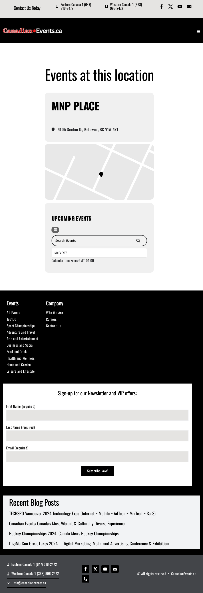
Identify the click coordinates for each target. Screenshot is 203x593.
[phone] (85, 579)
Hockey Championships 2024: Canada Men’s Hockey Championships (64, 533)
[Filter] (55, 230)
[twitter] (170, 6)
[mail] (189, 6)
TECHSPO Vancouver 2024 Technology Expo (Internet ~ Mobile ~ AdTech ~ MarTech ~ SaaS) (82, 513)
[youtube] (180, 6)
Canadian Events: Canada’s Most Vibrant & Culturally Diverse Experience (67, 523)
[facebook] (161, 6)
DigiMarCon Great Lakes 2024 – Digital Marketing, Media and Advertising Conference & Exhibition (89, 543)
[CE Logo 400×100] (32, 25)
